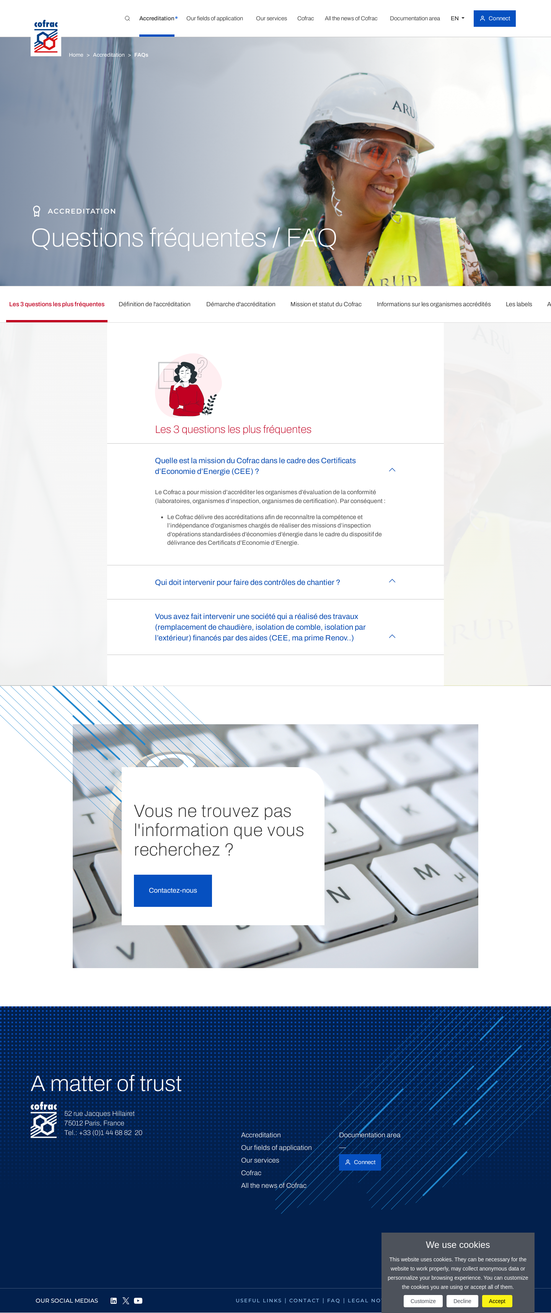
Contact (304, 1300)
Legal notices (373, 1300)
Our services (260, 1160)
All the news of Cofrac (273, 1185)
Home (76, 55)
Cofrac (251, 1173)
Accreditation (109, 55)
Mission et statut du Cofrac (326, 304)
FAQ (334, 1300)
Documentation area (370, 1135)
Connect (499, 18)
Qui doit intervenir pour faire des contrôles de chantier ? (248, 582)
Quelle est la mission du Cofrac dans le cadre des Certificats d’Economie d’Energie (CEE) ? (255, 465)
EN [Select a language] (455, 18)
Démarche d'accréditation (241, 304)
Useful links (259, 1300)
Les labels (519, 304)
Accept (497, 1301)
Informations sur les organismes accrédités (434, 304)
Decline (462, 1301)
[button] (156, 18)
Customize (423, 1301)
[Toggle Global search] (127, 18)
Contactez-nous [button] (173, 890)
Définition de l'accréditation (155, 304)
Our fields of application (276, 1147)
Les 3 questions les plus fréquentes (56, 304)
